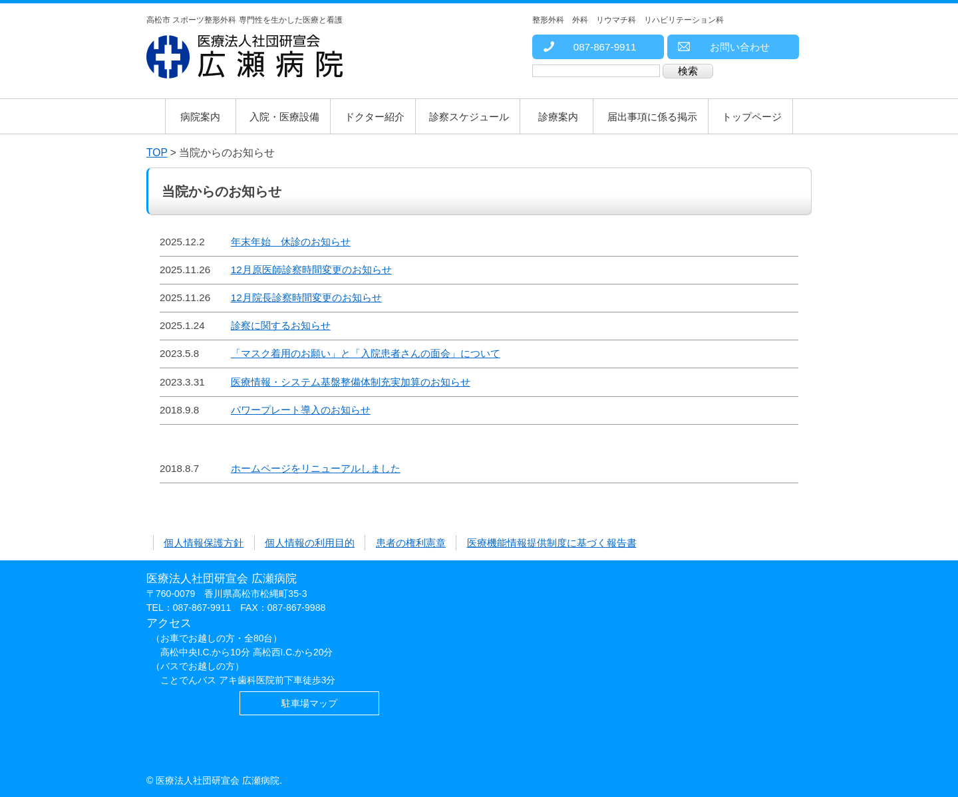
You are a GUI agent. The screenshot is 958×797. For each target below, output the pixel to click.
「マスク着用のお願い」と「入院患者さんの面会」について (365, 353)
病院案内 (200, 116)
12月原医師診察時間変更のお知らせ (311, 269)
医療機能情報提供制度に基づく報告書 (552, 542)
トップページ (752, 116)
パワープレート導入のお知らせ (301, 409)
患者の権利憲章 (411, 542)
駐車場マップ (309, 703)
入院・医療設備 (284, 116)
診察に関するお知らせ (281, 325)
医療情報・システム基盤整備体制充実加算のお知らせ (350, 382)
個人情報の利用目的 (310, 542)
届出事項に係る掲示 (652, 116)
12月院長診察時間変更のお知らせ (306, 297)
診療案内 (558, 116)
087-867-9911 (589, 46)
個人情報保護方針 (203, 542)
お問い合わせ (723, 46)
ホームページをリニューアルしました (315, 468)
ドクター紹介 (374, 116)
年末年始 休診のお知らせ (291, 241)
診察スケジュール (469, 116)
